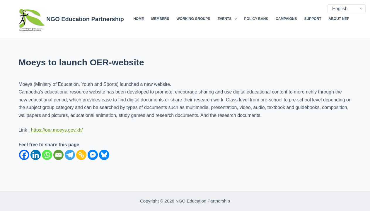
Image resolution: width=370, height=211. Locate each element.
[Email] (58, 155)
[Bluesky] (104, 155)
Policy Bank (256, 19)
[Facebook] (24, 155)
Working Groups (193, 19)
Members (160, 19)
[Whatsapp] (47, 155)
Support (312, 19)
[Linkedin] (35, 155)
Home (138, 19)
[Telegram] (70, 155)
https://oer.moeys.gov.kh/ (57, 129)
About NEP (338, 19)
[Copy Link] (81, 155)
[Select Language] (347, 8)
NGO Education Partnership (85, 19)
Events (228, 19)
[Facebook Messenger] (93, 155)
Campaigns (286, 19)
